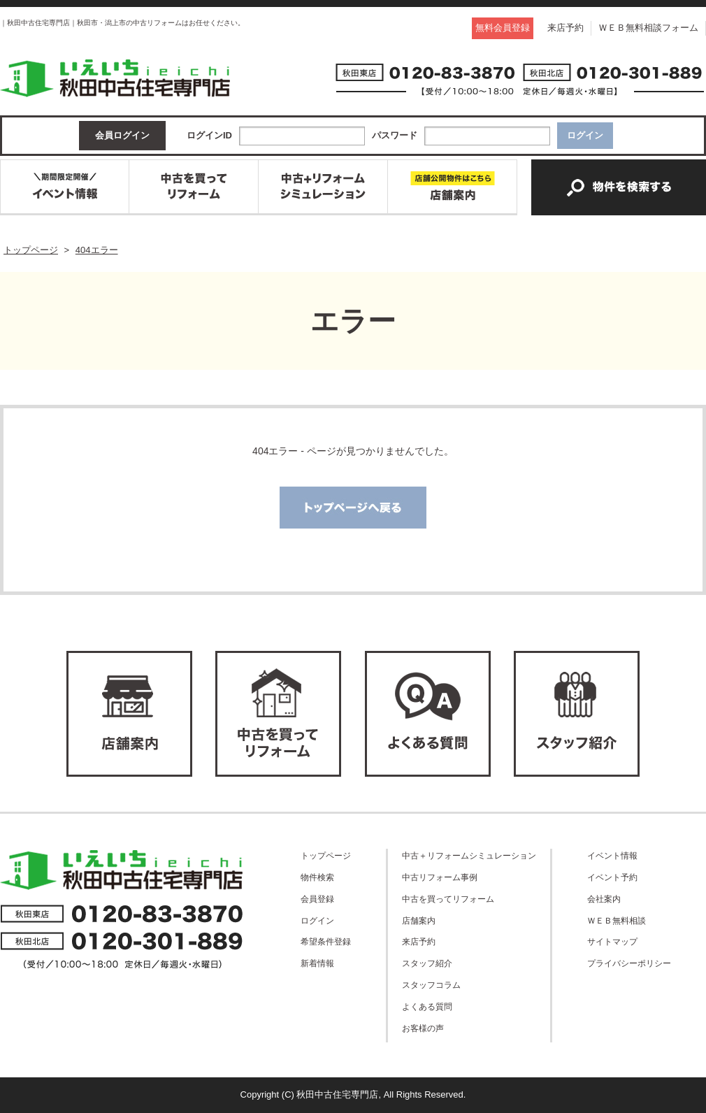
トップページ (326, 855)
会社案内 (604, 898)
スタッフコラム (431, 984)
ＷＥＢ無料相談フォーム (648, 27)
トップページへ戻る (353, 508)
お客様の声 (423, 1028)
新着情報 (317, 963)
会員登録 (317, 898)
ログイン (317, 920)
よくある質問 (427, 1006)
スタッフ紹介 (427, 963)
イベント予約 (612, 877)
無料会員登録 (502, 27)
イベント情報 (612, 855)
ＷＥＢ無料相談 (616, 920)
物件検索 (317, 877)
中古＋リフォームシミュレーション (469, 855)
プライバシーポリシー (629, 963)
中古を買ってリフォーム (448, 898)
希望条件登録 (326, 941)
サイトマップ (612, 941)
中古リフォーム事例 (439, 877)
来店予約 (565, 27)
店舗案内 (418, 920)
